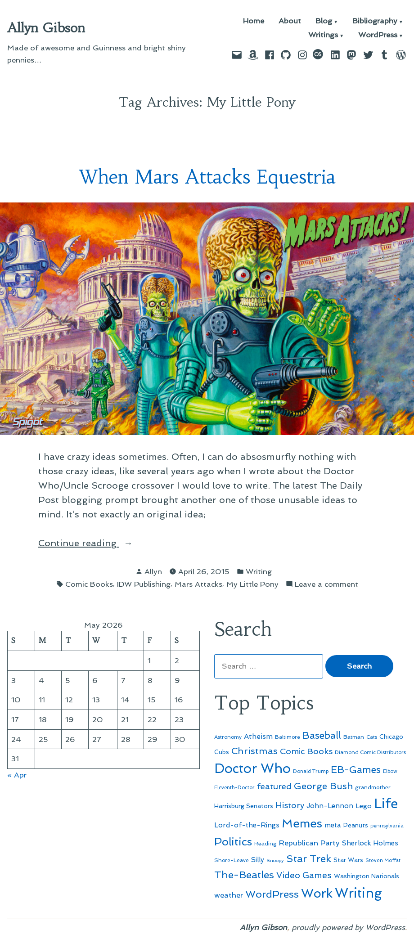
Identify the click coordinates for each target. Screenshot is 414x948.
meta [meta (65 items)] (332, 825)
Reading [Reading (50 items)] (265, 843)
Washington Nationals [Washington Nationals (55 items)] (366, 876)
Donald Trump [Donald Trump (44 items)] (310, 771)
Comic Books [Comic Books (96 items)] (306, 751)
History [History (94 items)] (289, 805)
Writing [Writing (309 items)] (358, 893)
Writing (259, 571)
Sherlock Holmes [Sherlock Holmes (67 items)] (370, 843)
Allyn (153, 571)
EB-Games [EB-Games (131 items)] (356, 769)
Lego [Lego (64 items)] (364, 805)
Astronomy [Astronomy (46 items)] (228, 737)
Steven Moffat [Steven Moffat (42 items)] (382, 860)
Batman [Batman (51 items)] (353, 736)
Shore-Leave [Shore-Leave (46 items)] (231, 860)
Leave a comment (326, 584)
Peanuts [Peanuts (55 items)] (355, 825)
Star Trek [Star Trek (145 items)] (308, 858)
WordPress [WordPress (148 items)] (272, 894)
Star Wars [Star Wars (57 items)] (348, 859)
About (290, 21)
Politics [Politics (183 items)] (233, 841)
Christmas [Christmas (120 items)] (254, 751)
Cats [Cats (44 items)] (371, 737)
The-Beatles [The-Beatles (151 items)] (244, 875)
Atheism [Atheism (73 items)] (258, 736)
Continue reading (102, 543)
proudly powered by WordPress (348, 927)
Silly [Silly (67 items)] (257, 860)
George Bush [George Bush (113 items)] (323, 786)
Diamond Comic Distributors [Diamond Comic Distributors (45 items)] (370, 752)
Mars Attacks (198, 584)
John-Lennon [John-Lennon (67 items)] (329, 806)
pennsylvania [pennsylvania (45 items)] (387, 825)
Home (253, 21)
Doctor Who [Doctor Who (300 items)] (252, 768)
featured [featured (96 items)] (274, 786)
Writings (323, 35)
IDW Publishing (144, 584)
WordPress (377, 35)
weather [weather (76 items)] (228, 895)
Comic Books (89, 584)
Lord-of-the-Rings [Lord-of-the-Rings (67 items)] (246, 825)
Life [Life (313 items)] (386, 803)
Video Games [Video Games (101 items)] (304, 875)
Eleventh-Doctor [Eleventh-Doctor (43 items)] (234, 788)
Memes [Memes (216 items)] (302, 823)
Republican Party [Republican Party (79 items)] (309, 842)
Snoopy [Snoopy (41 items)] (275, 860)
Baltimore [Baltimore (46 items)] (287, 737)
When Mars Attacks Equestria (207, 177)
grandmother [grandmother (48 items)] (373, 787)
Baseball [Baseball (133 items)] (321, 735)
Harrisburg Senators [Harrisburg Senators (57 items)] (243, 805)
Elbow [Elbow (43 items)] (390, 771)
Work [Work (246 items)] (317, 893)
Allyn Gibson (46, 28)
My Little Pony (252, 584)
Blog (323, 21)
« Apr (17, 774)
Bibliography (374, 21)
